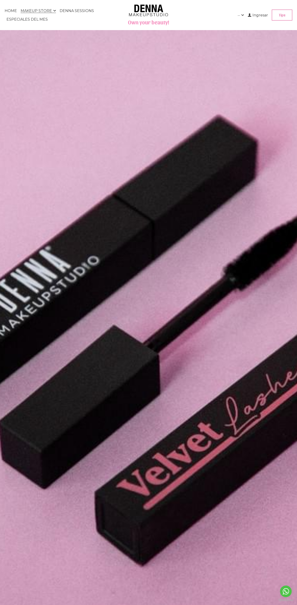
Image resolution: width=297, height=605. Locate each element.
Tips (282, 15)
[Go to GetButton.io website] (285, 600)
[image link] (148, 10)
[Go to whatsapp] (286, 591)
